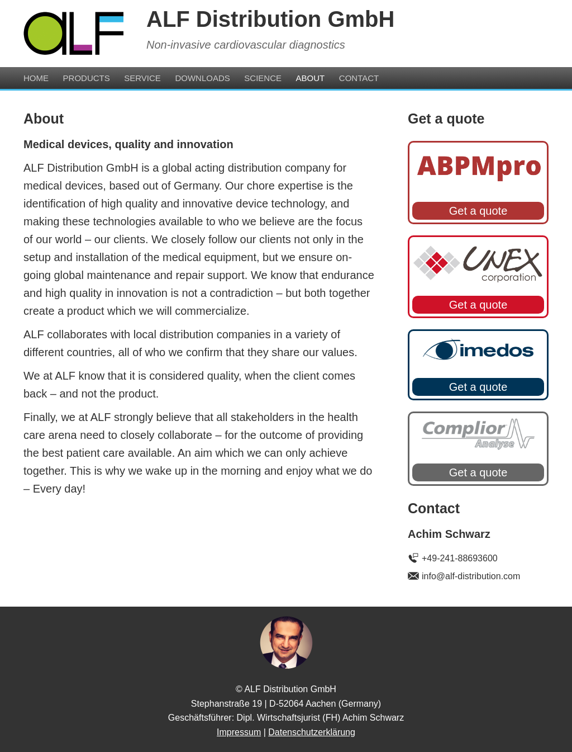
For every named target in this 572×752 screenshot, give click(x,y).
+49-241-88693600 (460, 558)
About (310, 78)
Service (142, 78)
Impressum (239, 732)
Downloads (202, 78)
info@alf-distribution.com (471, 576)
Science (263, 78)
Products (86, 78)
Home (36, 78)
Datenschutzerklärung (311, 732)
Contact (359, 78)
